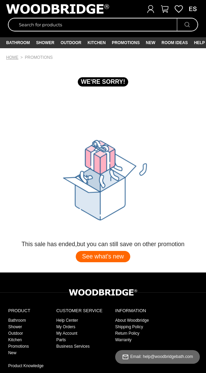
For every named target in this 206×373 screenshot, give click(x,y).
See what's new (103, 256)
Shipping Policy (129, 326)
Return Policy (127, 333)
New (12, 352)
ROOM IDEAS (174, 42)
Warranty (123, 339)
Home (12, 57)
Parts (61, 339)
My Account (66, 333)
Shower (45, 42)
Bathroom (18, 42)
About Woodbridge (132, 320)
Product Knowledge (26, 365)
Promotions (18, 346)
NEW (151, 42)
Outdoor (71, 42)
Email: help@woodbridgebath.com (157, 357)
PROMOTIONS (126, 42)
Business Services (72, 346)
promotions (38, 57)
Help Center (67, 320)
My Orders (65, 326)
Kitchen (96, 42)
